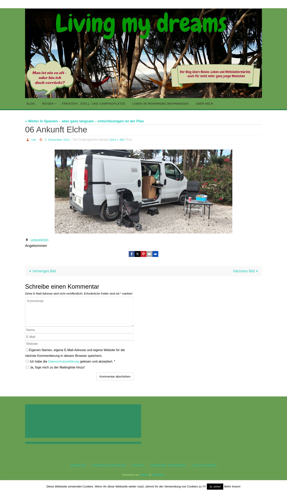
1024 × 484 (118, 139)
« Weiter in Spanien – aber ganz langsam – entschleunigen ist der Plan (84, 121)
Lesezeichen (39, 239)
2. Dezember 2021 (58, 139)
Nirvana (144, 474)
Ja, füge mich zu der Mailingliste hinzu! (55, 367)
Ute (33, 139)
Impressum (77, 465)
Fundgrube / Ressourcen (168, 465)
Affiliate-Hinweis (204, 465)
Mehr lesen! (232, 486)
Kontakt (138, 465)
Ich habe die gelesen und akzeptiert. (70, 361)
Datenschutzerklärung (64, 361)
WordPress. (158, 474)
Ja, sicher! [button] (215, 486)
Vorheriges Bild (41, 271)
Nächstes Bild (246, 271)
